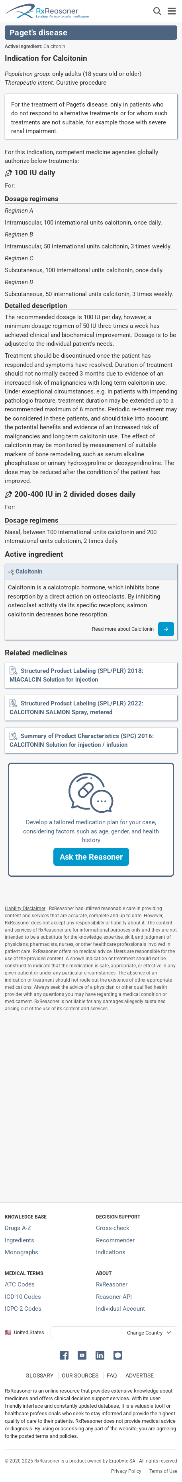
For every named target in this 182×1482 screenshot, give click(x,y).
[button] (91, 857)
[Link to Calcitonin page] (29, 571)
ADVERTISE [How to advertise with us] (139, 1375)
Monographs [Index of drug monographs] (21, 1252)
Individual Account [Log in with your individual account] (120, 1308)
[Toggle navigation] (171, 11)
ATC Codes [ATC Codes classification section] (20, 1284)
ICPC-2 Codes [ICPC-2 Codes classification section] (23, 1308)
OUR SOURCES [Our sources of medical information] (80, 1375)
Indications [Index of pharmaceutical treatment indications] (110, 1252)
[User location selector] (114, 1332)
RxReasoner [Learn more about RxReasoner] (111, 1284)
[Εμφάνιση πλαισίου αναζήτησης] (157, 11)
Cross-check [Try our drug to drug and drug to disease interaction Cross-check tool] (112, 1228)
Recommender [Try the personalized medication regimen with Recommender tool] (115, 1240)
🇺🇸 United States (24, 1332)
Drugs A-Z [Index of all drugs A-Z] (18, 1228)
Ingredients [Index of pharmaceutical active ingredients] (19, 1240)
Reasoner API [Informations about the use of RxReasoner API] (114, 1296)
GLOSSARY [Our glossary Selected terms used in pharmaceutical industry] (39, 1375)
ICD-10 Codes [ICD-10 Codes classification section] (23, 1296)
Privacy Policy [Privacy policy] (126, 1471)
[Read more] (166, 629)
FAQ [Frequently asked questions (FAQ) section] (112, 1375)
